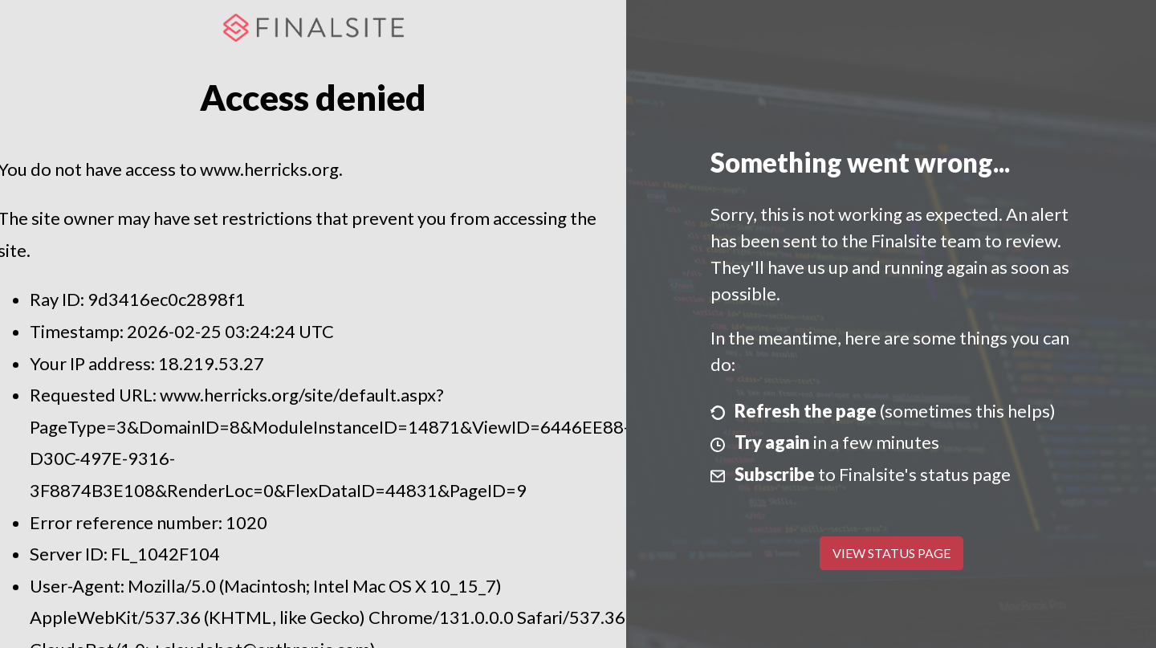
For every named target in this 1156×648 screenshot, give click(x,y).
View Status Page (891, 552)
